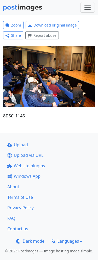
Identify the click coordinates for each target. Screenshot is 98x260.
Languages (65, 241)
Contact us (17, 229)
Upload (17, 145)
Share (13, 35)
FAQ (11, 218)
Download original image (52, 25)
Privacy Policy (20, 208)
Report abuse (42, 35)
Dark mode (30, 241)
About (13, 187)
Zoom (13, 25)
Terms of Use (20, 197)
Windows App (24, 176)
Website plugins (26, 166)
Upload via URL (25, 155)
